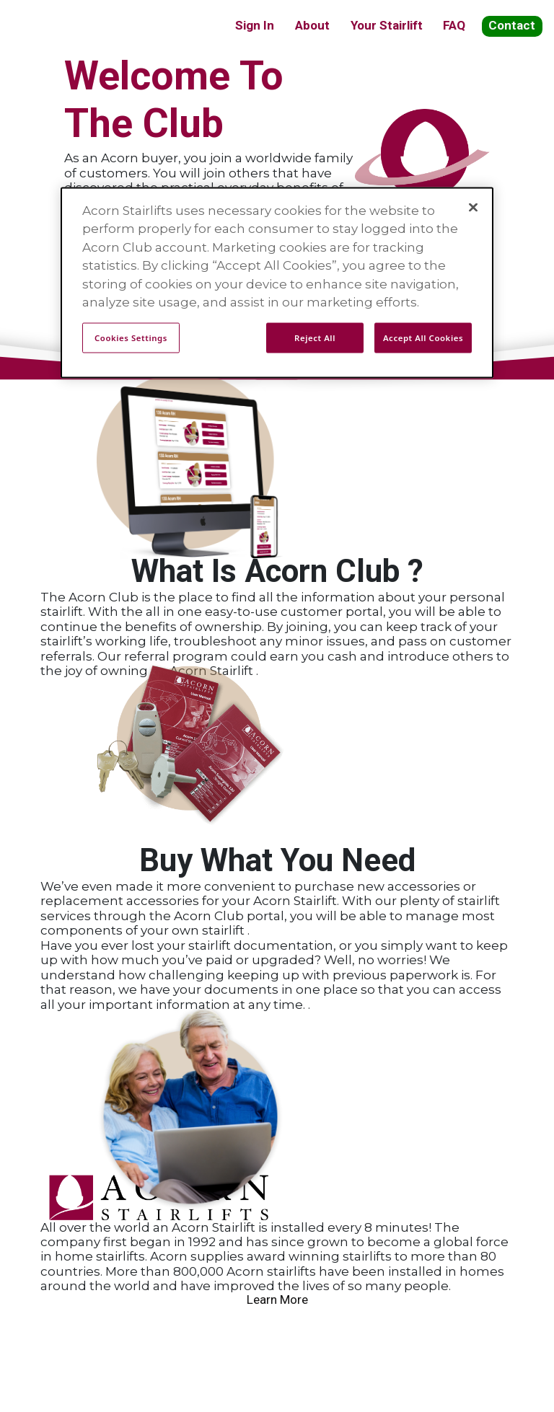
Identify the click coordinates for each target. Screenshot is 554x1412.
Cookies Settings (130, 337)
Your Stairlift (387, 25)
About (312, 25)
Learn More (277, 1300)
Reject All (314, 337)
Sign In (254, 25)
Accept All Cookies (423, 337)
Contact (511, 25)
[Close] (473, 207)
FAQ (454, 25)
